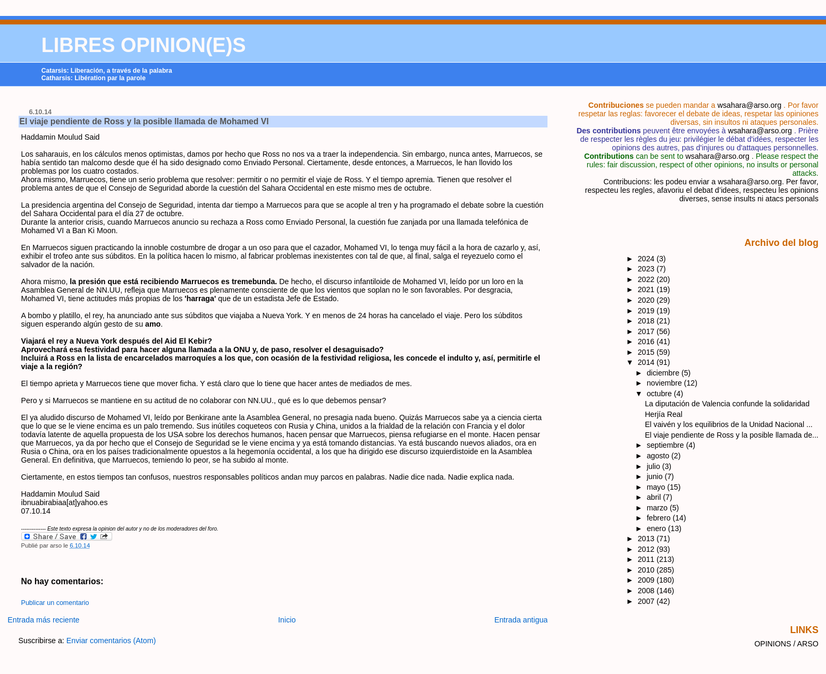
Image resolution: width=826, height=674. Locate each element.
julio (654, 466)
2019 (647, 310)
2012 (647, 549)
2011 (647, 559)
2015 (647, 352)
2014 (647, 362)
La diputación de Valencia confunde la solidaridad (727, 403)
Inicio (287, 620)
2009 (647, 580)
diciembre (664, 373)
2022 (647, 279)
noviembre (665, 383)
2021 (647, 289)
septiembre (666, 445)
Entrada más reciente (43, 620)
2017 (647, 331)
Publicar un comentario (55, 603)
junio (656, 476)
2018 (647, 321)
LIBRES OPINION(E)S (143, 45)
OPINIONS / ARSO (786, 643)
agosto (659, 455)
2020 (647, 300)
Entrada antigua (521, 620)
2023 (647, 269)
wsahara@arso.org (749, 105)
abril (655, 497)
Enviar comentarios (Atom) (111, 640)
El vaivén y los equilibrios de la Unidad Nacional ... (729, 424)
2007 (647, 601)
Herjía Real (663, 414)
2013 (647, 538)
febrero (660, 518)
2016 (647, 341)
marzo (658, 508)
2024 (647, 258)
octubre (660, 393)
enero (657, 528)
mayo (657, 487)
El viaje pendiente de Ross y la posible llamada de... (732, 435)
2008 (647, 590)
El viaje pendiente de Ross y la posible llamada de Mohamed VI (144, 121)
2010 (647, 570)
